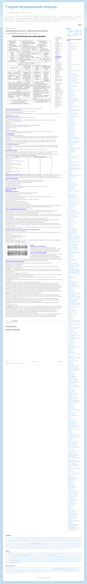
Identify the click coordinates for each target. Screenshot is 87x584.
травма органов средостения (41, 560)
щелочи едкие (70, 504)
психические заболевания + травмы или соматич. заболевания (74, 401)
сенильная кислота (67, 544)
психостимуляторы (43, 544)
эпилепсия (70, 521)
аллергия (69, 88)
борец (80, 538)
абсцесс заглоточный (71, 74)
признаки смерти (71, 391)
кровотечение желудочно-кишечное (74, 241)
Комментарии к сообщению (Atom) (17, 363)
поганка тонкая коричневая (16, 544)
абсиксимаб (9, 567)
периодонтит (70, 361)
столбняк (69, 440)
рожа (69, 418)
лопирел (10, 570)
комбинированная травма (72, 216)
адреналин (17, 567)
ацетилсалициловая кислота (43, 538)
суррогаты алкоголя (68, 545)
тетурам (79, 545)
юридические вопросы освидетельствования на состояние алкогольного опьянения (74, 527)
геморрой (69, 146)
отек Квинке (70, 329)
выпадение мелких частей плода (73, 142)
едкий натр (71, 539)
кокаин (64, 540)
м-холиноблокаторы (10, 541)
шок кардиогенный (71, 496)
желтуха (69, 181)
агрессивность (70, 77)
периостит (70, 363)
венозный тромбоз (71, 133)
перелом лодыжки (78, 555)
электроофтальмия (71, 516)
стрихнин (50, 545)
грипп (69, 155)
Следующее (8, 361)
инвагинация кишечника (72, 183)
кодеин (61, 540)
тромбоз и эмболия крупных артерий (74, 468)
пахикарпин (62, 543)
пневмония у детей (71, 373)
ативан (58, 567)
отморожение (70, 339)
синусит (69, 431)
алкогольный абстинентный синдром (74, 82)
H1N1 (69, 42)
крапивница (70, 225)
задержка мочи (70, 182)
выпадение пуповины (72, 143)
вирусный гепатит (71, 135)
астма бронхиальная (71, 109)
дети (22, 16)
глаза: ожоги (22, 554)
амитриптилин (70, 93)
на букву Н (67, 570)
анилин (7, 538)
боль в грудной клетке (72, 114)
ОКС (69, 57)
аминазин (59, 537)
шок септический (71, 499)
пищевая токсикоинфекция (72, 368)
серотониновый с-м (71, 421)
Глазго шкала (70, 47)
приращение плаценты (72, 392)
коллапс (69, 208)
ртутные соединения (50, 544)
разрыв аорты (70, 405)
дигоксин (32, 539)
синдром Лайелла (71, 423)
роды (69, 416)
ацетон (49, 538)
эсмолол (34, 572)
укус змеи (15, 561)
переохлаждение (37, 558)
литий (80, 540)
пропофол (58, 571)
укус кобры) (20, 561)
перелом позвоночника (57, 556)
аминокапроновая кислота (72, 90)
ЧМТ (9, 552)
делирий (69, 159)
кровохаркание (70, 255)
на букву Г (42, 570)
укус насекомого (30, 561)
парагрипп (70, 345)
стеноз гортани (70, 437)
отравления (35, 16)
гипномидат (69, 567)
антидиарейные (43, 567)
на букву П (75, 570)
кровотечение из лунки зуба (73, 243)
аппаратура (70, 102)
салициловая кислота (57, 544)
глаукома (69, 153)
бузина (9, 539)
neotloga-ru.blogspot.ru (8, 16)
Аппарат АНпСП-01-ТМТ (72, 46)
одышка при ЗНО (71, 314)
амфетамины (73, 537)
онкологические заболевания (73, 320)
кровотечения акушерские (72, 247)
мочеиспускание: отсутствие (73, 292)
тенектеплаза (11, 572)
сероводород (79, 544)
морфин (26, 570)
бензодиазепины (68, 538)
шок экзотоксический (72, 503)
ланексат (41, 569)
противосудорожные (69, 571)
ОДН (69, 56)
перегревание (70, 356)
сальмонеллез (70, 419)
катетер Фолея (70, 201)
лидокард (7, 570)
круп (69, 257)
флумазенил (20, 572)
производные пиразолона (27, 544)
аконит (40, 537)
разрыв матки (70, 407)
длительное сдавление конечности (74, 175)
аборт (69, 71)
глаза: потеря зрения (71, 150)
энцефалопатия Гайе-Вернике (73, 520)
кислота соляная (35, 540)
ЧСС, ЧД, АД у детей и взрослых (33, 20)
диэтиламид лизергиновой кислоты (59, 539)
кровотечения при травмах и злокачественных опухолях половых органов (74, 252)
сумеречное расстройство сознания (74, 447)
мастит (69, 279)
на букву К (54, 570)
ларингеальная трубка (72, 260)
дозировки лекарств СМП (51, 16)
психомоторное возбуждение (73, 402)
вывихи (17, 554)
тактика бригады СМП (72, 451)
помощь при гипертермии (72, 379)
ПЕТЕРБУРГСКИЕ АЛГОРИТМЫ (50, 20)
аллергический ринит (72, 86)
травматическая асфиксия (67, 560)
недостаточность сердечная (73, 299)
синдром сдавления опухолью (73, 429)
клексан (29, 569)
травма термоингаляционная (59, 560)
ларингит (69, 262)
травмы (48, 18)
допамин (69, 178)
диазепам (7, 569)
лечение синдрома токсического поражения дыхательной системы (74, 270)
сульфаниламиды (61, 545)
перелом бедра (61, 555)
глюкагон (79, 567)
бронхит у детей (71, 128)
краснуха (69, 226)
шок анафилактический (72, 492)
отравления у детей (42, 543)
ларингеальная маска (71, 259)
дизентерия (70, 172)
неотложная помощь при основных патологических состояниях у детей (74, 304)
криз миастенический (72, 230)
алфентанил (22, 567)
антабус (11, 538)
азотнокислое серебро (35, 537)
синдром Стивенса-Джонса (73, 425)
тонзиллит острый (71, 462)
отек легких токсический (72, 332)
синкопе (69, 430)
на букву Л (59, 570)
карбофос (20, 540)
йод (10, 540)
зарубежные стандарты (20, 20)
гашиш (14, 539)
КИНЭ (69, 53)
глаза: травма (28, 554)
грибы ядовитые (27, 539)
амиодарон (70, 92)
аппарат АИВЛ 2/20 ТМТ (72, 99)
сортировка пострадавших (72, 434)
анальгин (77, 537)
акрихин (43, 537)
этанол (45, 548)
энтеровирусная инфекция (72, 517)
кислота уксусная (41, 540)
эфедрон (67, 548)
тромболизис (70, 470)
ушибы (71, 561)
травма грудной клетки (32, 560)
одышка (69, 313)
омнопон (22, 543)
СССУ (69, 66)
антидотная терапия (27, 538)
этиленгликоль (49, 548)
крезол (71, 540)
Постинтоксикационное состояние (74, 64)
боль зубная (70, 124)
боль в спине (70, 120)
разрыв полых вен (71, 408)
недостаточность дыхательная (73, 297)
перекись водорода (68, 543)
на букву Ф (16, 571)
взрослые (17, 16)
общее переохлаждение (72, 312)
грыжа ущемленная (71, 157)
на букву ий (30, 571)
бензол (73, 538)
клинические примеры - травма (58, 18)
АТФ (6, 567)
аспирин (69, 107)
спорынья (46, 545)
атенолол (54, 567)
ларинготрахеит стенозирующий (73, 264)
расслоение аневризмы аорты (73, 409)
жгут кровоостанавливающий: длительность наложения (53, 554)
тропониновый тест (71, 471)
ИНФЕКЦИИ (28, 16)
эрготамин (41, 548)
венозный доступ (71, 131)
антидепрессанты (21, 538)
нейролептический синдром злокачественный (73, 301)
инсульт (69, 193)
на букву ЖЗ (50, 570)
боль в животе (70, 117)
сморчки (26, 545)
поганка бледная (8, 544)
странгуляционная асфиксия (73, 441)
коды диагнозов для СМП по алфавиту (24, 18)
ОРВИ (69, 61)
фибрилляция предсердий (72, 478)
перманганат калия (74, 543)
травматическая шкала (76, 560)
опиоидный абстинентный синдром (74, 321)
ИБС (69, 50)
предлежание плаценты (72, 384)
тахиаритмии (70, 452)
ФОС (29, 537)
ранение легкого (20, 559)
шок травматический (71, 500)
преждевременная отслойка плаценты (74, 386)
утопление (70, 475)
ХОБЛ (69, 68)
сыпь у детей (70, 449)
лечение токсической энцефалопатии (74, 273)
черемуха (10, 548)
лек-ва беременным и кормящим (65, 16)
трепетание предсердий (72, 464)
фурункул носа (70, 482)
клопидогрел (33, 569)
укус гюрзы (10, 561)
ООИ (69, 60)
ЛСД (27, 537)
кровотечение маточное (72, 245)
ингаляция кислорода (72, 185)
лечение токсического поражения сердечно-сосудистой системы (74, 272)
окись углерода (17, 543)
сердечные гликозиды (74, 544)
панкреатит (70, 342)
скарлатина (70, 433)
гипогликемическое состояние (73, 148)
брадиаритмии (70, 126)
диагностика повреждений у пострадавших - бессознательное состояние (74, 165)
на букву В (37, 570)
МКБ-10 (77, 34)
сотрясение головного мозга (64, 559)
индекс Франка (70, 186)
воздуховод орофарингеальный (73, 141)
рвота (69, 411)
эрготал (38, 548)
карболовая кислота (15, 540)
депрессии (70, 160)
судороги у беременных (72, 443)
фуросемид (24, 572)
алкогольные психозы (72, 81)
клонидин (53, 540)
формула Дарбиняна (71, 479)
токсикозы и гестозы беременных (74, 461)
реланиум (79, 571)
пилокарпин (79, 543)
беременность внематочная (73, 113)
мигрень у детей (71, 291)
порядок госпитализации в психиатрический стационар (73, 382)
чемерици (7, 548)
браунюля (69, 127)
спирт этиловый (41, 545)
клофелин (57, 540)
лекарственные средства (68, 569)
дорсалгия (70, 179)
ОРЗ (69, 63)
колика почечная (71, 206)
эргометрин (33, 548)
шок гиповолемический (72, 495)
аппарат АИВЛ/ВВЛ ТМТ (72, 100)
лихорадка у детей (71, 277)
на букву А (29, 570)
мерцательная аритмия (72, 284)
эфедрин (63, 548)
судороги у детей (71, 444)
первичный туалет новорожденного (74, 353)
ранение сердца (34, 559)
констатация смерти (71, 18)
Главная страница (34, 361)
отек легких (70, 331)
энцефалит (70, 518)
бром (6, 539)
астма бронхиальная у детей (73, 110)
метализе (18, 570)
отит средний (70, 336)
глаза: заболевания (71, 149)
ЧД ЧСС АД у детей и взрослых (73, 70)
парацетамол (70, 349)
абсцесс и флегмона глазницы (73, 75)
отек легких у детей (71, 334)
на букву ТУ (12, 571)
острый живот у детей (72, 328)
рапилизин (75, 571)
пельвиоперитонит (71, 352)
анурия (69, 96)
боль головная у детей (72, 123)
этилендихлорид (55, 548)
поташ (22, 544)
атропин (36, 538)
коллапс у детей (71, 209)
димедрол (36, 539)
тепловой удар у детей (72, 460)
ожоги (69, 316)
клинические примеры (72, 205)
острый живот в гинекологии (73, 327)
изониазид (79, 539)
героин (17, 539)
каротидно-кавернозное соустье (73, 199)
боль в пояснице (71, 119)
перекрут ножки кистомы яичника (74, 357)
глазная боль (70, 152)
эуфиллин (59, 548)
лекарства (42, 16)
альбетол (26, 567)
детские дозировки (77, 16)
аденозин (14, 567)
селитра (62, 544)
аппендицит (70, 103)
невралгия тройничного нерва (73, 296)
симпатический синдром (72, 422)
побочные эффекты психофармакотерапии (72, 376)
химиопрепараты (29, 572)
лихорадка (70, 276)
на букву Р (80, 570)
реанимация (70, 414)
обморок (69, 307)
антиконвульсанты (49, 567)
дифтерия (69, 174)
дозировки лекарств (71, 35)
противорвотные (63, 571)
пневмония (70, 371)
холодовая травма (71, 485)
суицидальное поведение (72, 445)
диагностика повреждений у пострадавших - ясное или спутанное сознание (74, 168)
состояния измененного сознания (74, 436)
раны (43, 559)
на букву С (8, 571)
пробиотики (42, 571)
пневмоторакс (70, 374)
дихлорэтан (51, 539)
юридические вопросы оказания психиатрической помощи (73, 525)
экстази (69, 509)
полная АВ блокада (71, 378)
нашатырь (7, 543)
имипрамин (7, 540)
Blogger (48, 577)
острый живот (70, 325)
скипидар (16, 545)
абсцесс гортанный (71, 73)
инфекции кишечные (71, 194)
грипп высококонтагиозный (73, 156)
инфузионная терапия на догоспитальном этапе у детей (73, 197)
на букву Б (33, 570)
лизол (78, 540)
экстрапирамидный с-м (72, 510)
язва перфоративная (71, 530)
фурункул (69, 481)
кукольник (74, 540)
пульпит (69, 404)
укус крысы (24, 561)
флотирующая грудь (76, 561)
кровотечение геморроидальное (73, 236)
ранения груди (40, 559)
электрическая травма (72, 513)
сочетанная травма (73, 559)
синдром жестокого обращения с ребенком (51, 559)
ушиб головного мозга (64, 561)
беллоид (60, 538)
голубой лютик (22, 539)
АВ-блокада (70, 43)
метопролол (22, 570)
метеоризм (70, 288)
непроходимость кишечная (72, 306)
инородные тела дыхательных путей (74, 190)
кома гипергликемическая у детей (74, 212)
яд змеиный (70, 548)
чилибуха (14, 548)
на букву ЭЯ (26, 571)
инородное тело (71, 188)
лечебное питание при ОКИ (73, 266)
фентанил (15, 572)
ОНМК (69, 59)
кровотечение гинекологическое (73, 237)
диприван (10, 569)
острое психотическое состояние (74, 324)
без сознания (70, 112)
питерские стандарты (8, 20)
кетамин (25, 569)
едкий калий (67, 539)
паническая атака (71, 341)
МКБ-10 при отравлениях (39, 18)
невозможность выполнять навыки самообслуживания (74, 295)
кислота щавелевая (48, 540)
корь (69, 223)
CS (24, 537)
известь (75, 539)
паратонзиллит (70, 348)
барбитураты (53, 538)
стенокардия (70, 438)
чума (69, 489)
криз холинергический (72, 232)
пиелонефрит (70, 364)
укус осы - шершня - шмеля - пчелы (74, 473)
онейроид (69, 319)
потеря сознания (71, 383)
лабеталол (37, 569)
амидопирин (55, 537)
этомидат (38, 572)
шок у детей (70, 502)
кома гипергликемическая (72, 211)
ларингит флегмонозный (72, 263)
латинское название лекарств (48, 569)
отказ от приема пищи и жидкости (74, 338)
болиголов (76, 538)
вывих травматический (12, 554)
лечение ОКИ (70, 267)
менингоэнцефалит (71, 283)
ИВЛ (69, 52)
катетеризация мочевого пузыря (73, 202)
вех (11, 539)
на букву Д (46, 570)
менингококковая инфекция (73, 281)
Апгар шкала (70, 45)
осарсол (28, 543)
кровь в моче (70, 256)
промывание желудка (71, 396)
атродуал (61, 567)
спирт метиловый (35, 545)
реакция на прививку (71, 412)
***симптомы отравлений (73, 30)
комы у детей (70, 219)
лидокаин (79, 569)
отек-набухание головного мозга (73, 335)
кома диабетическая (71, 215)
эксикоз (69, 507)
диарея (69, 171)
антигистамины (15, 538)
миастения (70, 289)
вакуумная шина (71, 130)
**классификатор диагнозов (73, 31)
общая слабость (71, 309)
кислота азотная (25, 540)
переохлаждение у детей (72, 360)
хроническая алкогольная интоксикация (72, 487)
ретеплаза (7, 572)
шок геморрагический (72, 493)
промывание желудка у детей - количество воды (73, 399)
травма (21, 560)
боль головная (70, 121)
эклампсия (70, 506)
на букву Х (21, 571)
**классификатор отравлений (71, 32)
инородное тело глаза (72, 189)
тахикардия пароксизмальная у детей (74, 457)
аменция (69, 89)
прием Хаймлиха (71, 390)
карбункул (70, 198)
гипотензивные (74, 567)
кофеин (68, 540)
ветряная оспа (70, 134)
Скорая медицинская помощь (31, 6)
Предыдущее (60, 361)
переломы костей (16, 558)
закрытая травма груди (68, 554)
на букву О (71, 570)
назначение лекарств (36, 571)
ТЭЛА (10, 322)
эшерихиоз (70, 523)
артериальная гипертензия (72, 106)
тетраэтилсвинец (74, 545)
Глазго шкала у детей (71, 49)
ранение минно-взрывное (27, 559)
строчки (54, 545)
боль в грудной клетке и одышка (73, 116)
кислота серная (30, 540)
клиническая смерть (71, 204)
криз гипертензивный (72, 229)
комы (69, 218)
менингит (69, 280)
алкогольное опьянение (72, 80)
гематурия (70, 145)
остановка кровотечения (42, 555)
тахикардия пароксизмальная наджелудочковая (73, 456)
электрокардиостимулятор (72, 514)
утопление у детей (71, 477)
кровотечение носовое (72, 246)
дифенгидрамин (45, 539)
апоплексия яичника (71, 97)
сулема (57, 545)
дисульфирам (40, 539)
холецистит (70, 484)
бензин (64, 538)
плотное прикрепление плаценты (74, 370)
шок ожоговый (70, 497)
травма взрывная (25, 560)
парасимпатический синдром (73, 346)
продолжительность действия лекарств (50, 571)
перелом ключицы (72, 555)
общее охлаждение (71, 310)
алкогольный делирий (72, 85)
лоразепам (14, 570)
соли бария (30, 545)
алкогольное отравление (49, 537)
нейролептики (11, 543)
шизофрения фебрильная (72, 490)
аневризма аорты (71, 95)
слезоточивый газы (21, 545)
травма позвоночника (50, 560)
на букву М (63, 570)
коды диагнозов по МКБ (9, 18)
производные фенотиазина (35, 544)
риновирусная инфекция (72, 415)
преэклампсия (70, 388)
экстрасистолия (70, 511)
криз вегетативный (71, 228)
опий (25, 543)
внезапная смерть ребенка (72, 137)
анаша (80, 537)
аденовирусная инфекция (72, 78)
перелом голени (67, 555)
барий (57, 538)
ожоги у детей (70, 317)
